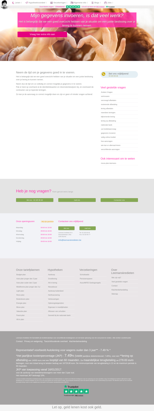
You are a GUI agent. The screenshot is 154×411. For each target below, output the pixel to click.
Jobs (108, 3)
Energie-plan (21, 304)
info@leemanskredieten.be (69, 241)
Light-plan (20, 292)
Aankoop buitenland (55, 292)
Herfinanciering (54, 296)
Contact (115, 287)
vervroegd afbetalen (108, 101)
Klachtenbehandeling (120, 291)
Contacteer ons (119, 201)
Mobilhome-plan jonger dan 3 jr (28, 288)
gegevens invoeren (108, 134)
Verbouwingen (53, 300)
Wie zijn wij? (116, 279)
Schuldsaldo (84, 276)
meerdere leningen (108, 114)
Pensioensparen (86, 280)
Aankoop (51, 276)
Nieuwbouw (52, 288)
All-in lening (52, 284)
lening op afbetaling (108, 122)
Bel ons (66, 229)
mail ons (77, 201)
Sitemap (115, 295)
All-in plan (20, 321)
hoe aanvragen (107, 142)
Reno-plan (20, 296)
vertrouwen (105, 97)
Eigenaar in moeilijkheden (58, 308)
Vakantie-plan (21, 312)
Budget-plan (21, 276)
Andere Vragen (107, 93)
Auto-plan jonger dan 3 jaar (26, 280)
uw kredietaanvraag (108, 130)
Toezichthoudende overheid (56, 342)
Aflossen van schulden (56, 312)
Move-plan (20, 308)
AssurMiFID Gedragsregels (90, 284)
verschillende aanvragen (110, 150)
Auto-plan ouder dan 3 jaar (26, 284)
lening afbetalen (107, 110)
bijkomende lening (108, 118)
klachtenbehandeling (78, 342)
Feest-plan (20, 316)
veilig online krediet (108, 138)
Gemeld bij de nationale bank (59, 316)
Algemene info (79, 3)
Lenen (17, 3)
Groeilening (52, 280)
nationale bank (106, 126)
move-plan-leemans (108, 164)
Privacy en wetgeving (33, 342)
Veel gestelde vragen (120, 283)
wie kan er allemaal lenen (111, 146)
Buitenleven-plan (22, 300)
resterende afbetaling (109, 106)
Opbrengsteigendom (56, 304)
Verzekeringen (58, 3)
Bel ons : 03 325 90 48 (35, 201)
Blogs (96, 3)
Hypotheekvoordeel (36, 3)
